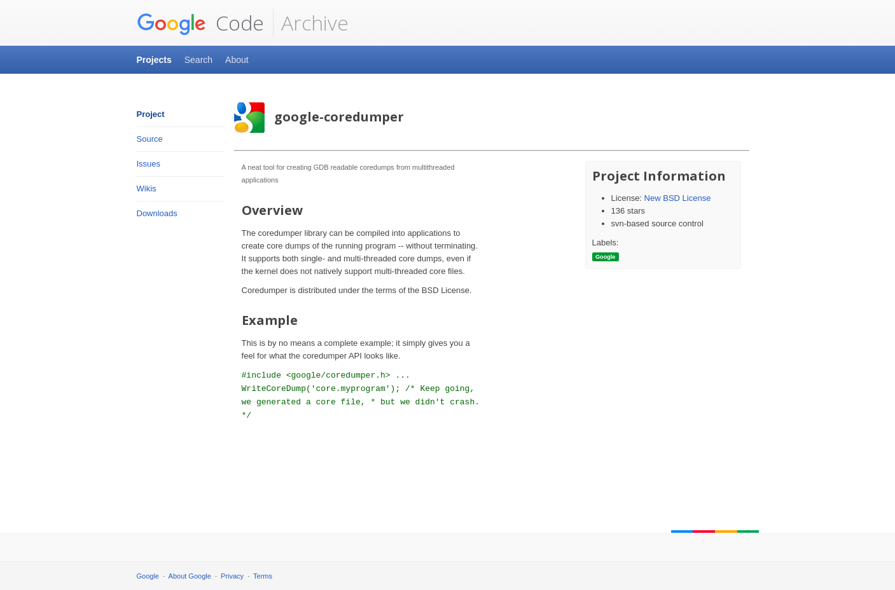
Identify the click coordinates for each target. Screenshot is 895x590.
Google (148, 576)
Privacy (232, 576)
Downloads (157, 213)
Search (198, 60)
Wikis (146, 188)
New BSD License (677, 198)
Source (150, 139)
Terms (262, 576)
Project (151, 114)
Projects (154, 60)
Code (200, 23)
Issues (149, 163)
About (237, 60)
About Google (190, 576)
